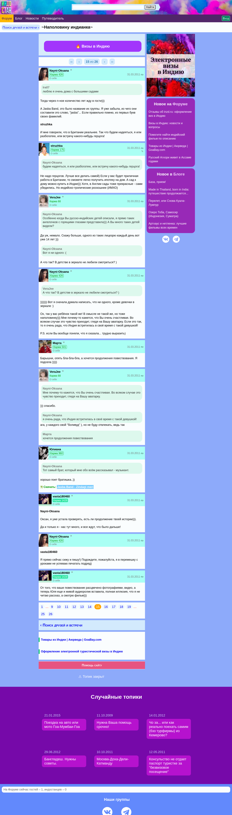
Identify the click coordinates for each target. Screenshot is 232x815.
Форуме (180, 104)
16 (106, 607)
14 (89, 607)
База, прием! (157, 182)
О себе (53, 78)
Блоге (179, 174)
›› (112, 61)
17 (114, 607)
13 (82, 607)
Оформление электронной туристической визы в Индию (82, 651)
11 (66, 607)
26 (50, 614)
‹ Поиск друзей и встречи (61, 625)
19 (129, 607)
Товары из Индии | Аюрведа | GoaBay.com (71, 639)
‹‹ (71, 61)
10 (59, 607)
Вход (226, 18)
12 (74, 607)
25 (43, 614)
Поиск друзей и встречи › (21, 27)
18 (121, 607)
